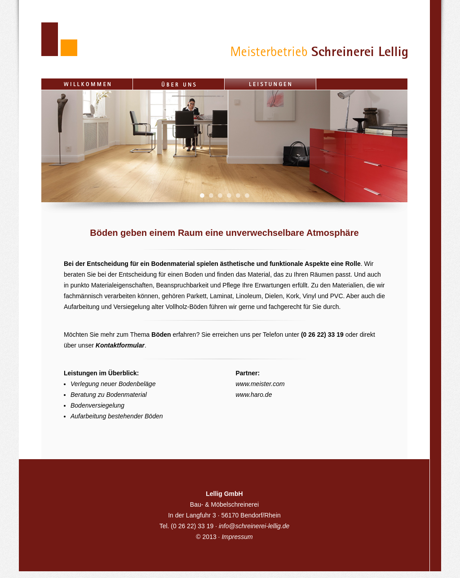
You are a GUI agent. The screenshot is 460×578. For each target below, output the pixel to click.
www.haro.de (254, 394)
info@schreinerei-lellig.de (254, 526)
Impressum (236, 536)
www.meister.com (260, 383)
